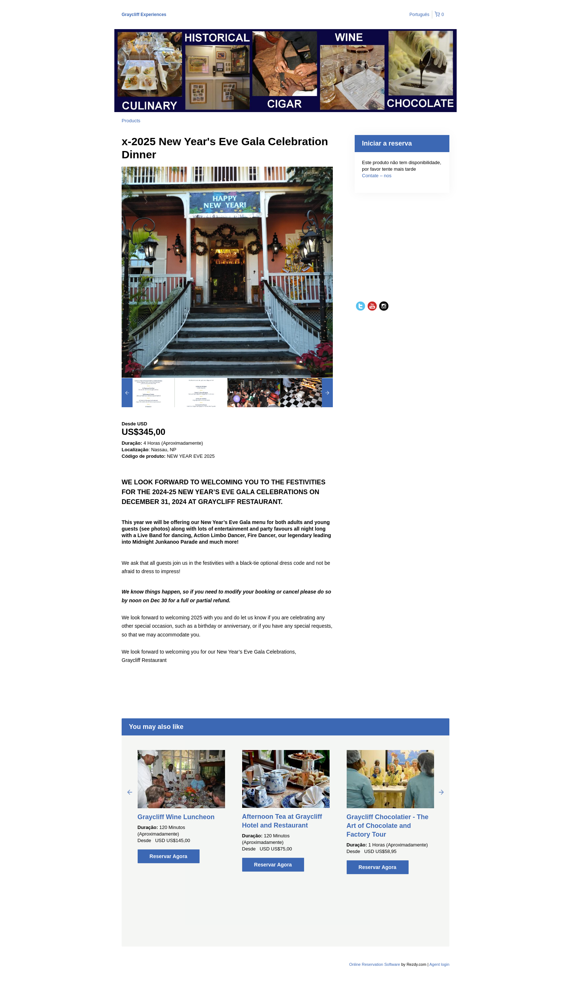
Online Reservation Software (374, 964)
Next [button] (441, 791)
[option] (148, 392)
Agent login (439, 964)
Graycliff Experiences (144, 14)
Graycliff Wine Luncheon (176, 817)
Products (131, 120)
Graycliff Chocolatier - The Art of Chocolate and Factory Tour (388, 825)
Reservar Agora (169, 856)
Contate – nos (376, 175)
